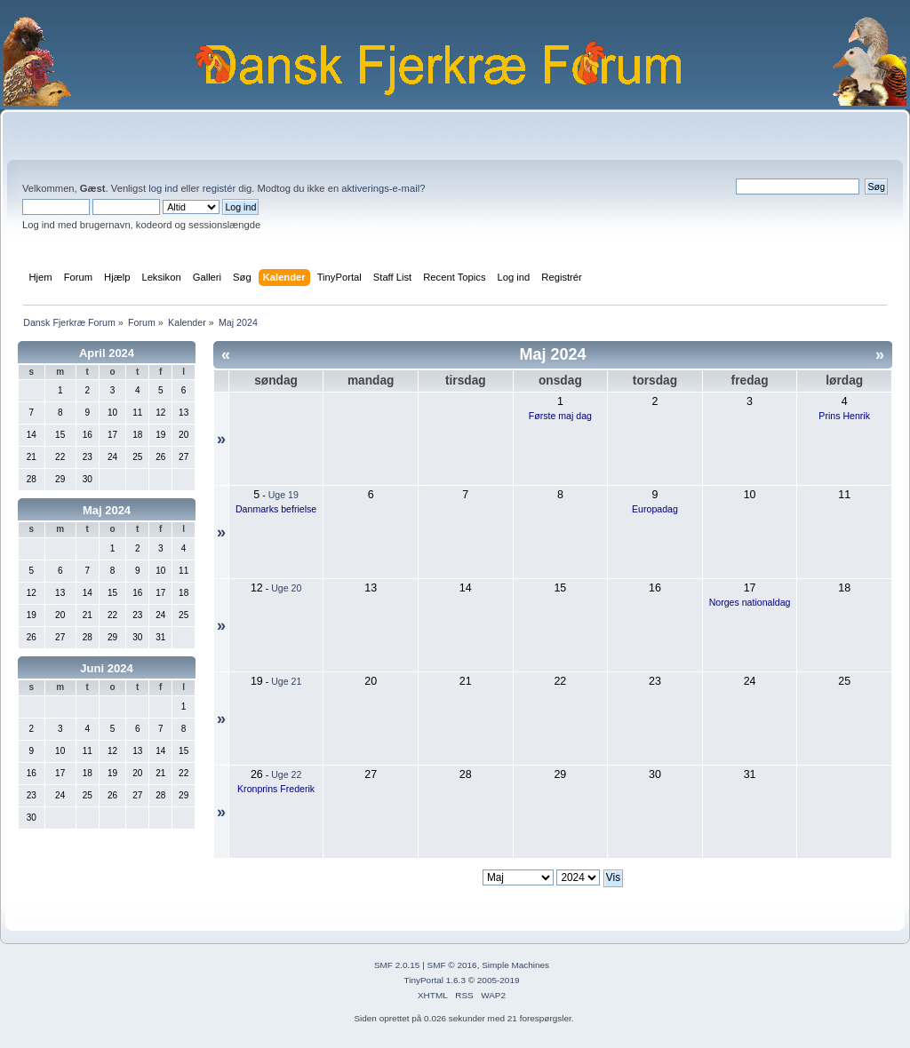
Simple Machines (515, 965)
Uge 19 (283, 494)
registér (219, 188)
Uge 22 (286, 774)
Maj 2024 (107, 510)
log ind (163, 188)
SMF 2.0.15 (397, 965)
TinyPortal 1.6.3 (434, 980)
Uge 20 (286, 588)
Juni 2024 (106, 668)
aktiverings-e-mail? (383, 188)
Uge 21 (286, 681)
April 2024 (106, 353)
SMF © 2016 (452, 965)
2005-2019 (498, 980)
